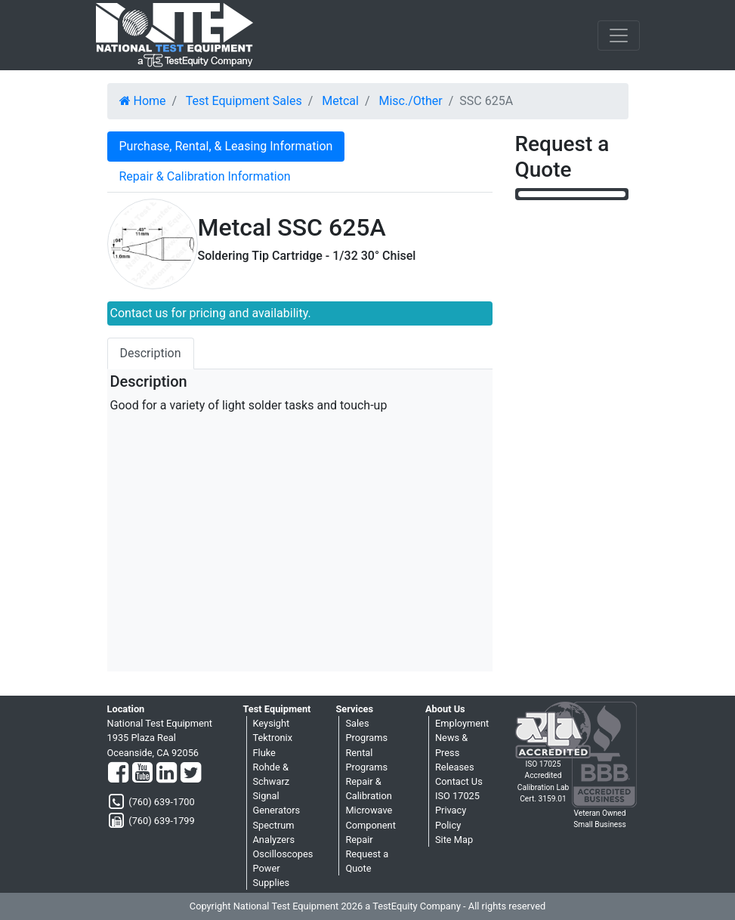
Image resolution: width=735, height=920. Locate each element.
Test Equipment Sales (244, 101)
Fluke (264, 752)
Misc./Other (410, 101)
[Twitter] (191, 773)
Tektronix (273, 737)
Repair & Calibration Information (205, 176)
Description (150, 353)
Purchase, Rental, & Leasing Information (226, 146)
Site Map (454, 839)
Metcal (340, 101)
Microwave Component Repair (370, 824)
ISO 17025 (457, 795)
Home (142, 101)
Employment (462, 723)
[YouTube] (142, 773)
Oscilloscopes (283, 854)
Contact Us (459, 781)
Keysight (271, 723)
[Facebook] (118, 773)
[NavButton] (619, 35)
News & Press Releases (454, 752)
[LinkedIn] (167, 773)
